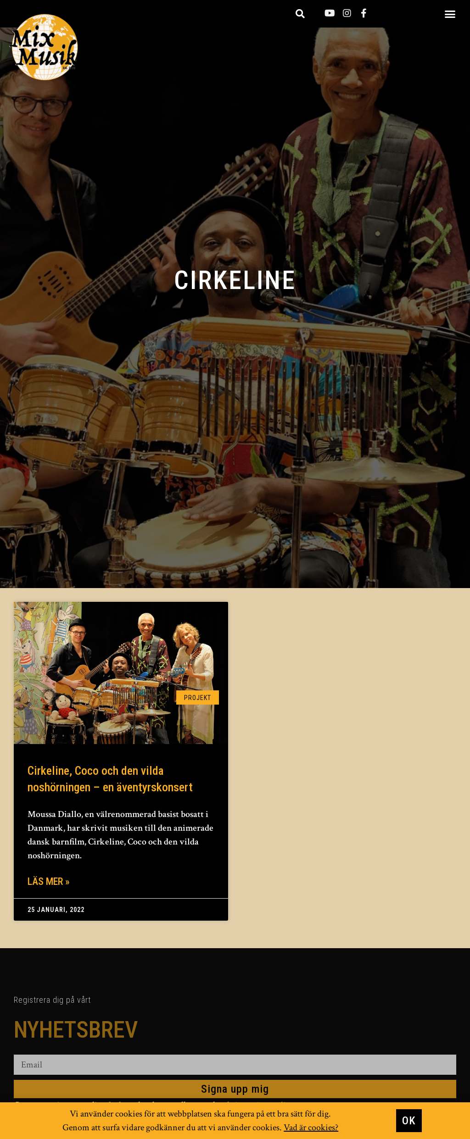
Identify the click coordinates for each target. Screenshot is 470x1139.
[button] (450, 13)
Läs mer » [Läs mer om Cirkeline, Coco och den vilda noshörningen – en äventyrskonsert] (49, 881)
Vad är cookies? (311, 1127)
